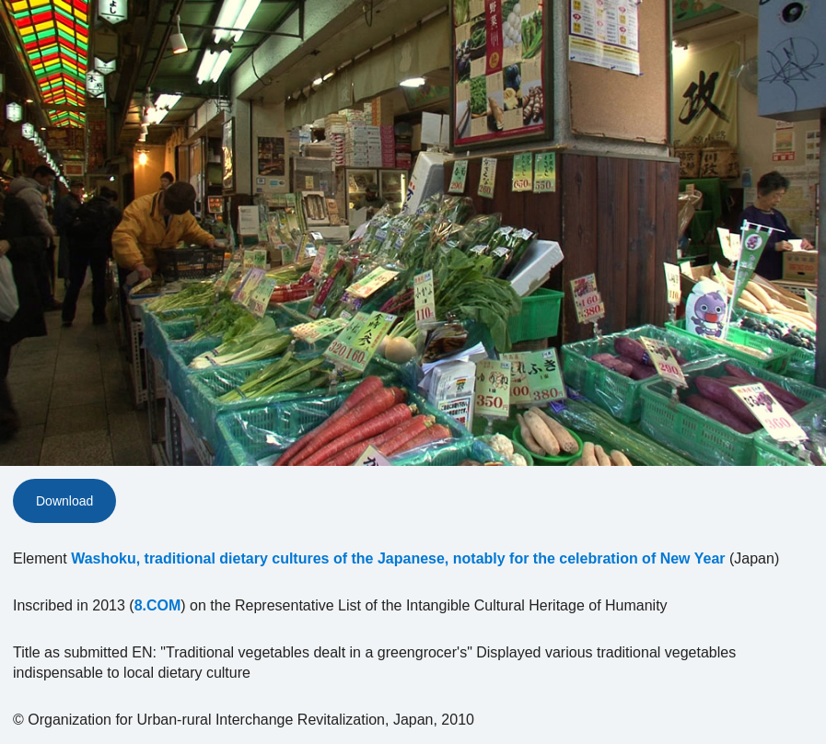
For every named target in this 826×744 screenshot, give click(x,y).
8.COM (157, 605)
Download (64, 501)
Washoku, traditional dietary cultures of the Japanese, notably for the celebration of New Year (398, 558)
